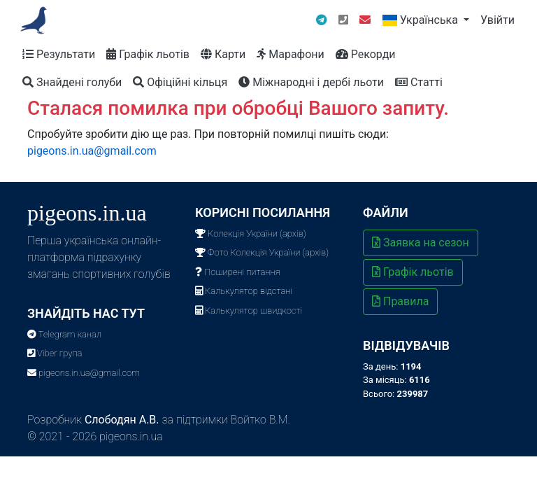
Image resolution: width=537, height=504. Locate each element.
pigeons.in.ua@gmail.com (92, 151)
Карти (223, 54)
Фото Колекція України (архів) (262, 252)
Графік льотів (147, 54)
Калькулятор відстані (243, 291)
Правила (400, 301)
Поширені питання (237, 272)
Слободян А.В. (122, 419)
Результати (58, 54)
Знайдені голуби (72, 82)
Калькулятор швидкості (248, 310)
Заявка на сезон (420, 242)
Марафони (290, 54)
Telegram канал (64, 334)
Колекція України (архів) (250, 233)
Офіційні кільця (180, 82)
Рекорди (366, 54)
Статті (419, 82)
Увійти (497, 20)
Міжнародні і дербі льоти (311, 82)
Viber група (54, 353)
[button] (425, 20)
